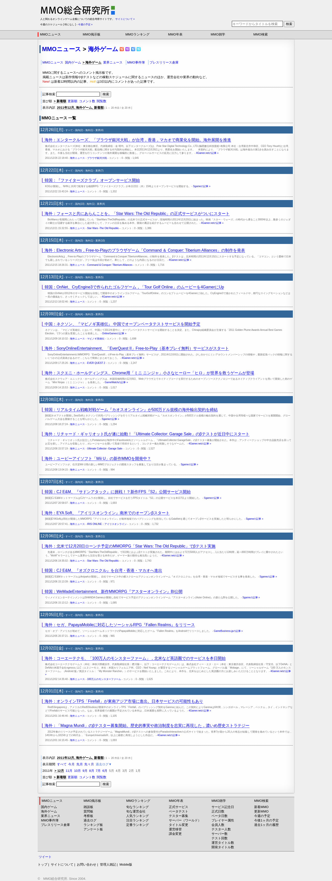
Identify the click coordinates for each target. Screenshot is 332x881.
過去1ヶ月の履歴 (266, 825)
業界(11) (100, 536)
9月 (85, 771)
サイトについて (62, 864)
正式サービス (178, 807)
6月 (104, 771)
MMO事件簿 (136, 62)
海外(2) (89, 482)
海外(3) (89, 314)
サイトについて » (125, 19)
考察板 (88, 816)
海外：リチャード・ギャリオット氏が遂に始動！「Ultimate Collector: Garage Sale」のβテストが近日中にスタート (147, 434)
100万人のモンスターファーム (104, 679)
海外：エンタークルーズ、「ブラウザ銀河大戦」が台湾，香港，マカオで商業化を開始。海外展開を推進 (138, 140)
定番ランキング (137, 825)
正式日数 (217, 811)
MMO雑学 (218, 34)
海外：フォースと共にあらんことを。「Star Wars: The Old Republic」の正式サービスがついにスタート (137, 213)
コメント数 (87, 101)
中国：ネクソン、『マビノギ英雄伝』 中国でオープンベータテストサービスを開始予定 (122, 324)
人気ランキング (137, 816)
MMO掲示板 (91, 34)
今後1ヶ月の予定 (266, 820)
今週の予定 (262, 816)
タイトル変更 (178, 825)
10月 (77, 771)
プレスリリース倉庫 (164, 62)
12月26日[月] (51, 130)
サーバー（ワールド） (185, 820)
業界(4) (99, 130)
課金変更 (175, 834)
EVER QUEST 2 (96, 363)
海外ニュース (77, 158)
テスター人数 (221, 829)
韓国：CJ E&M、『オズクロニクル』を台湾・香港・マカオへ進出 (103, 570)
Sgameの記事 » (201, 186)
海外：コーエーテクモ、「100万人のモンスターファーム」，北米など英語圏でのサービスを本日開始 (135, 658)
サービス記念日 (222, 807)
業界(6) (99, 648)
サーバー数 (219, 834)
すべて (69, 130)
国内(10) (80, 204)
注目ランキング (137, 820)
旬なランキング (137, 807)
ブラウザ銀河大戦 (97, 158)
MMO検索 (260, 34)
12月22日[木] (51, 170)
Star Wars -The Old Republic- (103, 228)
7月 (98, 771)
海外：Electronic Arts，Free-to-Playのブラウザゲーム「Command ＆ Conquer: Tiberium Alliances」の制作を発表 (145, 250)
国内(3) (79, 240)
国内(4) (79, 170)
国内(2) (79, 130)
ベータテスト (178, 811)
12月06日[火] (51, 536)
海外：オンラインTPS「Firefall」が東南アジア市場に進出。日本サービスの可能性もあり (124, 701)
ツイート (45, 857)
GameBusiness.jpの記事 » (228, 631)
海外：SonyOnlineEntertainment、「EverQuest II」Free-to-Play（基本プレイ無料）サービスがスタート (137, 348)
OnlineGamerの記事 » (114, 333)
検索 (289, 24)
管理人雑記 (108, 864)
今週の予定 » (85, 24)
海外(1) (89, 130)
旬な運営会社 (136, 811)
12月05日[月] (51, 614)
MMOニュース (50, 34)
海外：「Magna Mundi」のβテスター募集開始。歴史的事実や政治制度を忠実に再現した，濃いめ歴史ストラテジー (147, 725)
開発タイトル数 (222, 847)
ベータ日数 (219, 816)
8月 (91, 771)
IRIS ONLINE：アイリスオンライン (106, 524)
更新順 (72, 101)
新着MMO (261, 807)
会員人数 (217, 825)
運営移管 (175, 829)
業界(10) (100, 240)
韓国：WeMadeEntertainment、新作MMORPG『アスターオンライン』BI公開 (113, 591)
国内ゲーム (73, 62)
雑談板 (88, 807)
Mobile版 (126, 864)
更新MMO (261, 811)
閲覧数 (101, 101)
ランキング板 (93, 825)
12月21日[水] (51, 203)
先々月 (89, 764)
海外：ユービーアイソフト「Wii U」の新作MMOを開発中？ (98, 458)
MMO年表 (175, 34)
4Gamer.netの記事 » (207, 153)
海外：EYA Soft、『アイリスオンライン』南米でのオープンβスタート (107, 513)
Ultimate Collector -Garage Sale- (105, 448)
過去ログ (90, 820)
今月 (71, 764)
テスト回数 (219, 838)
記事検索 (71, 94)
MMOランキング (137, 34)
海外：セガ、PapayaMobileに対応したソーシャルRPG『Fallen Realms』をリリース (120, 625)
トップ (42, 864)
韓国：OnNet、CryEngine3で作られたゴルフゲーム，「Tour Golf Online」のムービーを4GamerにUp (134, 287)
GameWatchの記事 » (116, 382)
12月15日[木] (51, 240)
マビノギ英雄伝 (95, 338)
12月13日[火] (51, 277)
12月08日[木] (51, 399)
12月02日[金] (51, 648)
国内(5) (79, 277)
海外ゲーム (103, 49)
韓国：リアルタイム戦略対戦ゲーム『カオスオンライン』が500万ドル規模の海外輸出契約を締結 (131, 409)
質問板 (88, 811)
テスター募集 (178, 816)
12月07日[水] (51, 481)
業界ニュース (112, 62)
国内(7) (79, 648)
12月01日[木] (51, 691)
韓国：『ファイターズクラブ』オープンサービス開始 (92, 180)
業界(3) (99, 482)
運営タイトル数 (222, 843)
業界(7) (99, 170)
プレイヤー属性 (222, 820)
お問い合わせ (86, 864)
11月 (69, 771)
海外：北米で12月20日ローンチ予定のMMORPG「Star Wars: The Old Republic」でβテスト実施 (130, 546)
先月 (79, 764)
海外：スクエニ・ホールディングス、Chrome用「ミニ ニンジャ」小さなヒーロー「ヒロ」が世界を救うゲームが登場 (149, 373)
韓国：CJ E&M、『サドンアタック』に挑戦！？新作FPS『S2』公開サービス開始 (118, 492)
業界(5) (99, 277)
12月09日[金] (51, 314)
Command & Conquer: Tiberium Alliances (109, 265)
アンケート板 (93, 829)
